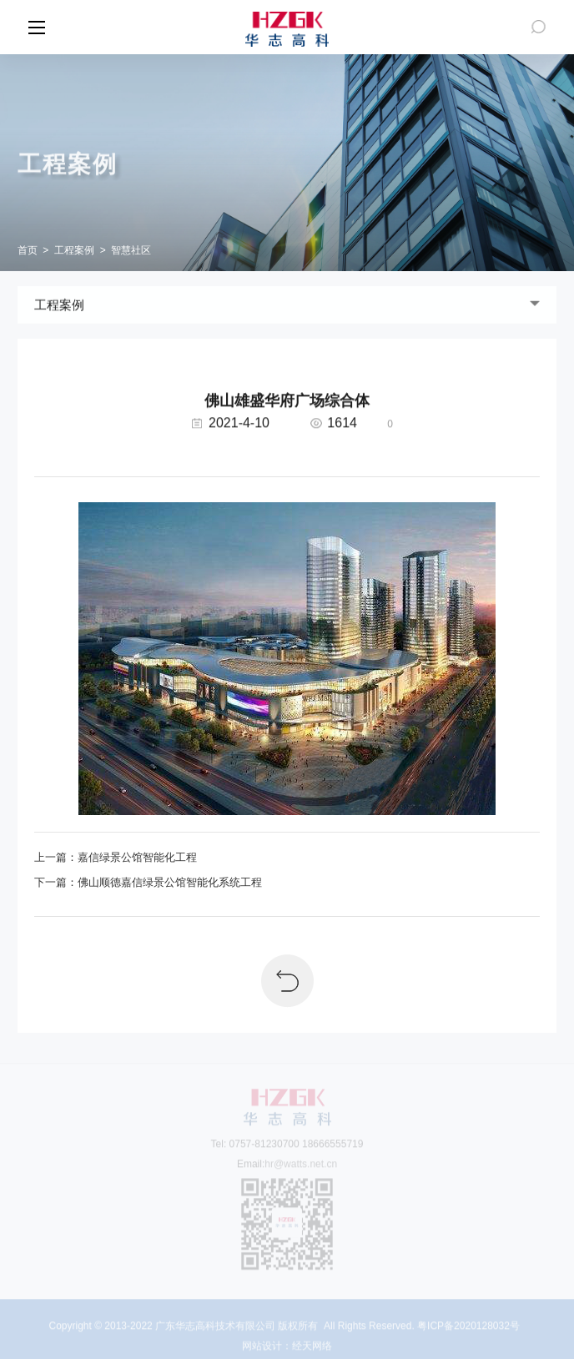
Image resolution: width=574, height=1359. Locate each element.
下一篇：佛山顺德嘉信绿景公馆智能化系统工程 (148, 882)
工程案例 (74, 250)
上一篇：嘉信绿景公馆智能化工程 (115, 857)
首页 (28, 250)
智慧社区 (131, 250)
